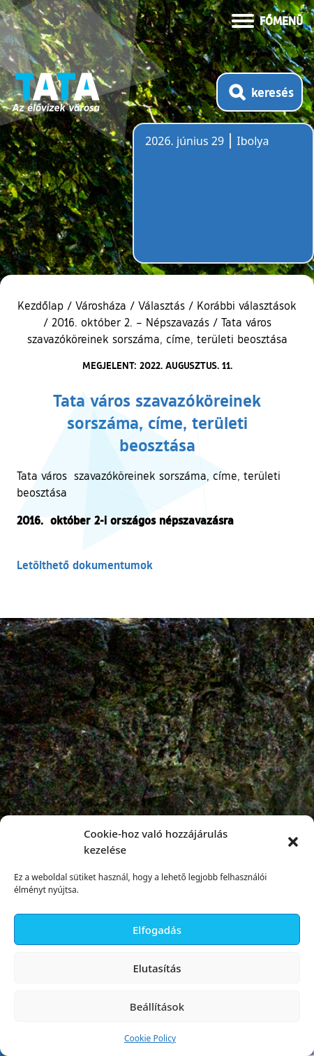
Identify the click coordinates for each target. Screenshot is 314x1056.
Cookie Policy (150, 1038)
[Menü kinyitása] (267, 19)
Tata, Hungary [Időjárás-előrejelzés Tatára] (223, 201)
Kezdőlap (42, 305)
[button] (293, 842)
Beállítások (157, 1006)
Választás (161, 305)
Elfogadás (157, 930)
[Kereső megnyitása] (259, 92)
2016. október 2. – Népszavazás (130, 322)
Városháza (100, 305)
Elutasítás (157, 968)
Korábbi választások (247, 305)
